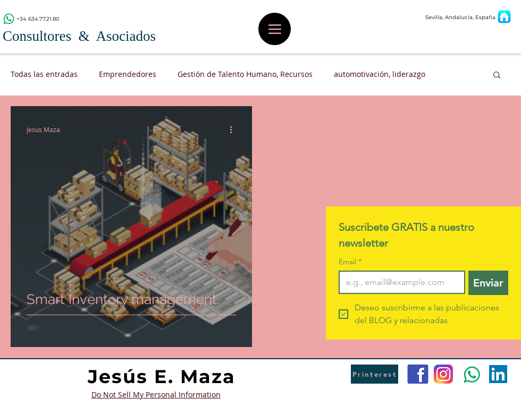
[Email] (399, 282)
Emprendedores (127, 74)
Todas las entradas (44, 74)
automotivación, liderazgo (379, 74)
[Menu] (274, 29)
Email (350, 261)
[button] (497, 75)
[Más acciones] (234, 129)
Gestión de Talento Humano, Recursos (245, 74)
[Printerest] (374, 374)
